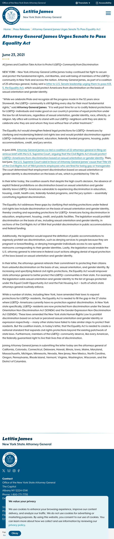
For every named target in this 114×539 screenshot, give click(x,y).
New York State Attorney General (42, 17)
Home (7, 29)
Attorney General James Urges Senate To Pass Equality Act (66, 29)
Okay (15, 533)
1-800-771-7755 (19, 494)
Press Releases (21, 29)
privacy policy (17, 525)
